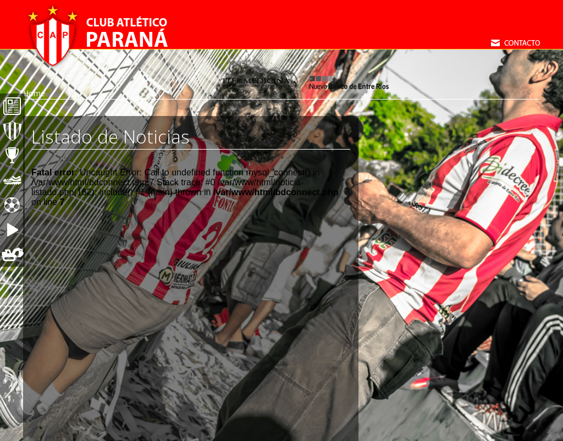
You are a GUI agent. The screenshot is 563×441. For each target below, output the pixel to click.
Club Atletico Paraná (97, 35)
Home (34, 93)
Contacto (515, 43)
